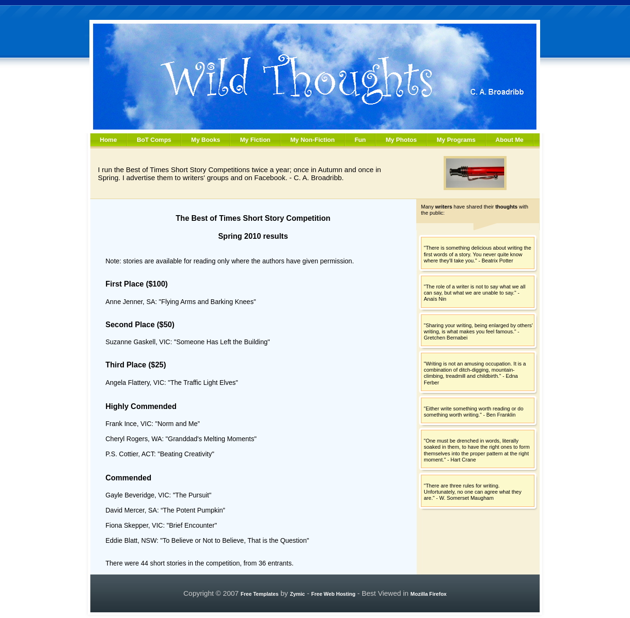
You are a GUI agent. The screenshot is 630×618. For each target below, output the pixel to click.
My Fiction (255, 139)
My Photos (401, 139)
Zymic (297, 594)
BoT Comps (154, 139)
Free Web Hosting (333, 594)
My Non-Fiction (312, 139)
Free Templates (260, 594)
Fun (360, 139)
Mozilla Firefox (428, 594)
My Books (205, 139)
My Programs (456, 139)
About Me (510, 139)
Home (108, 139)
